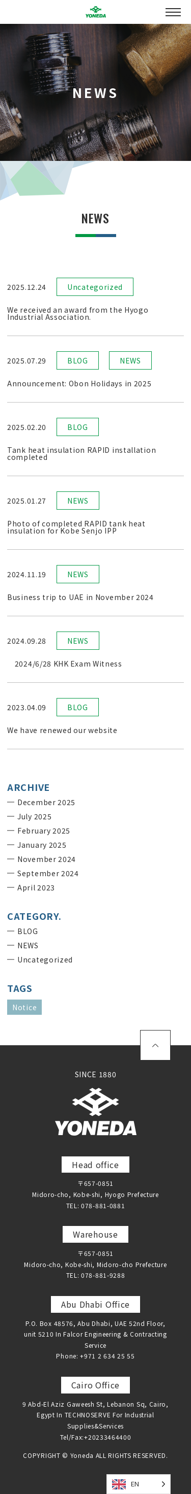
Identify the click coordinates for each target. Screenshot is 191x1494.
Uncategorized (95, 287)
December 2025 (46, 802)
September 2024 (48, 873)
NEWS (130, 360)
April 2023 (36, 887)
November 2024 (46, 858)
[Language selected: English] (138, 1484)
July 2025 (34, 816)
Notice (24, 1007)
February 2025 (43, 830)
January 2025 (41, 844)
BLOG (77, 360)
